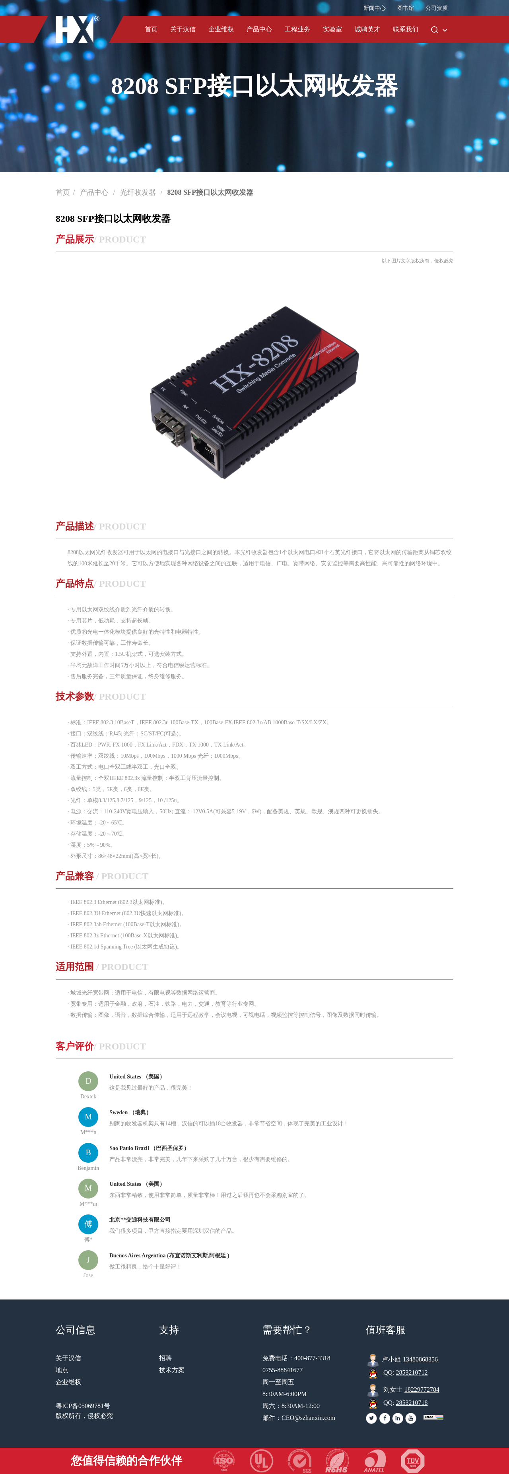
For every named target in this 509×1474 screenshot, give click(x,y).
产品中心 (259, 29)
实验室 (332, 29)
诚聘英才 (367, 29)
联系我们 (405, 29)
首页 (151, 29)
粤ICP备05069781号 (83, 1405)
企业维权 (221, 29)
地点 (62, 1370)
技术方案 (172, 1370)
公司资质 (436, 8)
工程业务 (297, 29)
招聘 (165, 1358)
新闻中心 (374, 8)
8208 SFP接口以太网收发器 (210, 192)
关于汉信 (183, 29)
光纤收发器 (139, 192)
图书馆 (405, 8)
